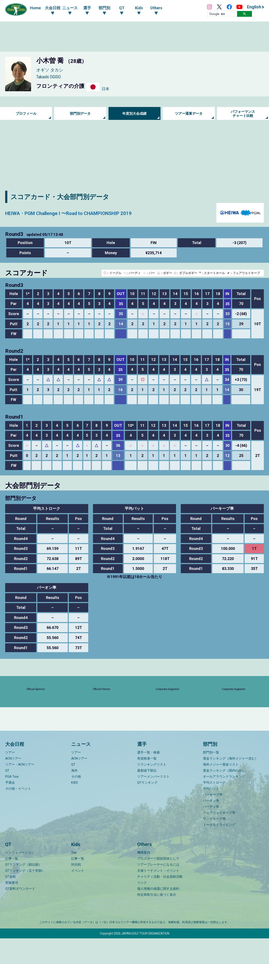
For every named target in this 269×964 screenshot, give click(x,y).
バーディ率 (211, 832)
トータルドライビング (219, 850)
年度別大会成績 (134, 113)
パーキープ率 (212, 820)
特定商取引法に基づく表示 (156, 920)
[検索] (220, 14)
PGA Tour (12, 802)
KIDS (74, 808)
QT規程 (10, 902)
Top (74, 878)
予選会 (10, 808)
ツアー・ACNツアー (19, 790)
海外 (74, 796)
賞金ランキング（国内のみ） (224, 796)
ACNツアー (13, 784)
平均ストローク (214, 808)
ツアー (10, 778)
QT (7, 796)
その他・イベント (18, 814)
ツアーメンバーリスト (153, 802)
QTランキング (147, 808)
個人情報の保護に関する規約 (158, 914)
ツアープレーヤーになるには (158, 890)
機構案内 (143, 878)
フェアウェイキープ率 (219, 838)
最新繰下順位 (147, 796)
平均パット (211, 814)
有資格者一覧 (147, 784)
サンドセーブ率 (214, 844)
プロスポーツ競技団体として (158, 884)
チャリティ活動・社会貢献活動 (159, 902)
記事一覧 (11, 884)
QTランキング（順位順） (23, 890)
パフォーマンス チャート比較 (242, 113)
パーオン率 (211, 826)
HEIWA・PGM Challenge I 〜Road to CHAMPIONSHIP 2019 (90, 213)
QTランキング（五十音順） (25, 896)
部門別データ (80, 113)
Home (35, 8)
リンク (142, 908)
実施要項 (11, 908)
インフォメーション (19, 878)
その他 (76, 802)
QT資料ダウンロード (20, 914)
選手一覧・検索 (148, 778)
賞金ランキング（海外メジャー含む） (230, 784)
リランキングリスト (151, 790)
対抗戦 (76, 890)
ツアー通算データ (188, 113)
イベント (77, 896)
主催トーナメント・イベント (158, 896)
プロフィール (26, 113)
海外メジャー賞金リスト (221, 790)
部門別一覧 (211, 778)
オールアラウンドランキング (224, 802)
